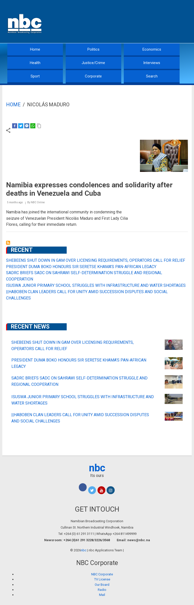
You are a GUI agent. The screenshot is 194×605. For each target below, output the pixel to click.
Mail (102, 595)
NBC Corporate (102, 574)
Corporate (93, 76)
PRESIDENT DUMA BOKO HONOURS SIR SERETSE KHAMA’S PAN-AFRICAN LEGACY (81, 266)
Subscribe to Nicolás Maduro (8, 243)
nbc (97, 468)
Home (35, 49)
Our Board (102, 585)
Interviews (151, 63)
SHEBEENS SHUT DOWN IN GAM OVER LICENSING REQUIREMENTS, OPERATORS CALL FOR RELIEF (95, 260)
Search (152, 76)
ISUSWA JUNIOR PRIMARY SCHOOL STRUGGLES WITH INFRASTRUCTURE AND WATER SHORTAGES (96, 285)
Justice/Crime (93, 63)
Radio (102, 590)
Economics (151, 49)
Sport (35, 76)
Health (35, 63)
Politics (93, 49)
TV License (102, 579)
